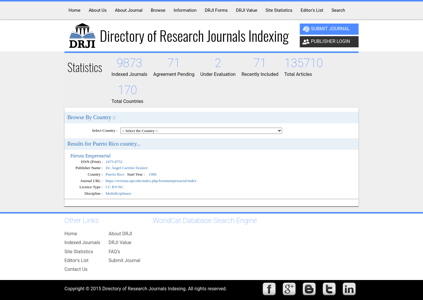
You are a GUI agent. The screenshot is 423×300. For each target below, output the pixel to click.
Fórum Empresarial (90, 156)
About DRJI (120, 233)
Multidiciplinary (118, 193)
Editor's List (76, 260)
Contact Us (76, 269)
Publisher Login (326, 41)
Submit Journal (326, 29)
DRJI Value (120, 242)
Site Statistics (78, 251)
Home (70, 233)
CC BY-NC (115, 187)
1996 (152, 174)
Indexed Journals (82, 242)
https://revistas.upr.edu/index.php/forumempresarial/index (151, 181)
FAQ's (114, 251)
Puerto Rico (115, 174)
